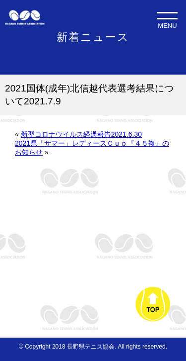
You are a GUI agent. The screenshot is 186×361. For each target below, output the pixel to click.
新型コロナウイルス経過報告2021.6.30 (81, 134)
